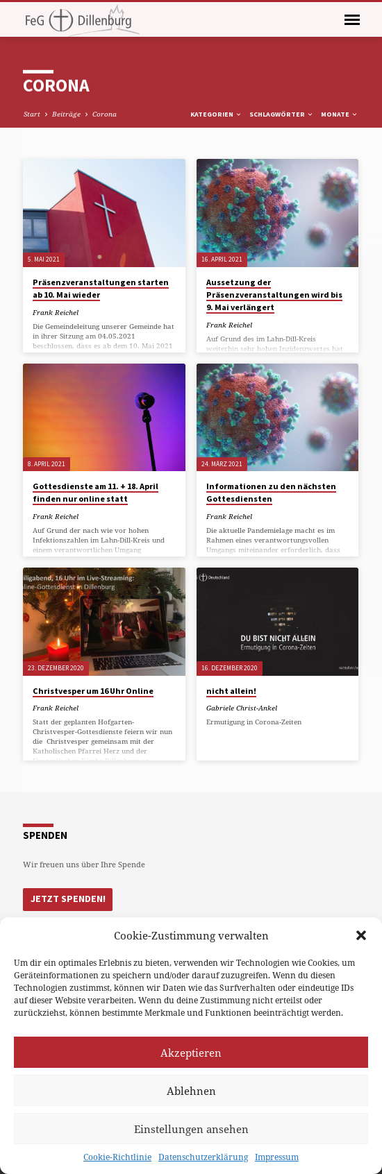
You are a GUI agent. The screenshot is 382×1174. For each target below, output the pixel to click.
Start (32, 114)
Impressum (277, 1157)
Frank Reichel (55, 312)
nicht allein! (231, 691)
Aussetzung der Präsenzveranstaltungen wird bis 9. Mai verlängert (274, 294)
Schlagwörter (281, 114)
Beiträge (66, 114)
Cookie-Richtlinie (117, 1157)
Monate (339, 114)
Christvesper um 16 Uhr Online (93, 691)
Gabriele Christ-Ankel (241, 708)
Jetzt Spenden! (65, 898)
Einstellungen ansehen (191, 1129)
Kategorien (216, 114)
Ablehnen (191, 1091)
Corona (104, 114)
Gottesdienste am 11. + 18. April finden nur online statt (95, 492)
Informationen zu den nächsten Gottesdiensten (271, 492)
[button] (361, 935)
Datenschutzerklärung (203, 1157)
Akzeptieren (191, 1053)
